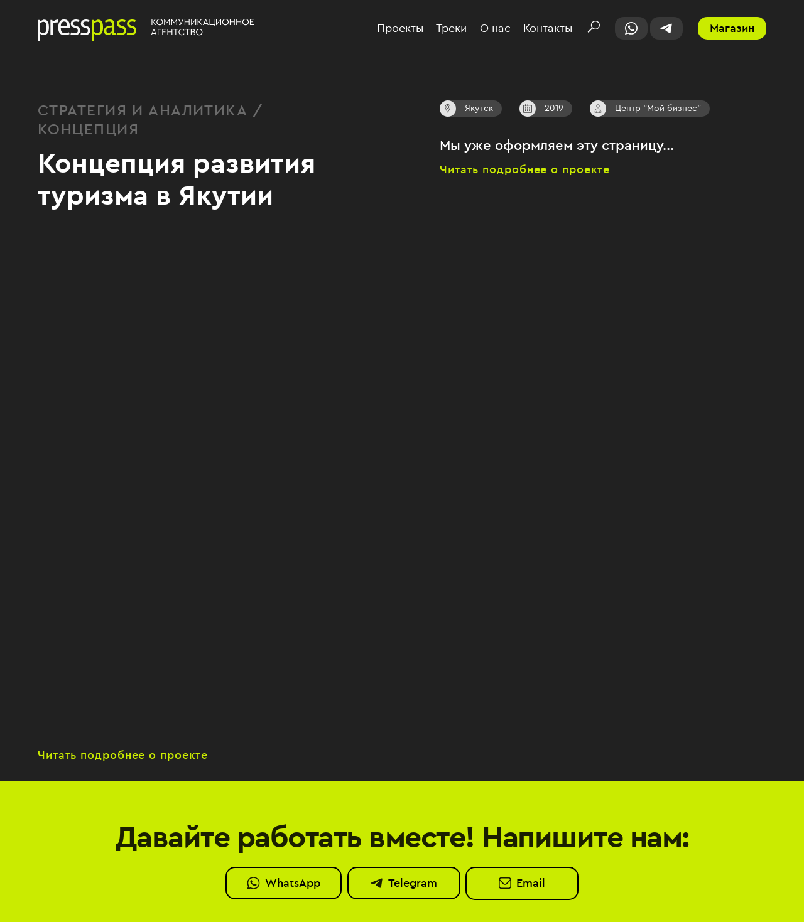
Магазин (732, 28)
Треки (451, 28)
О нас (495, 28)
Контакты (547, 28)
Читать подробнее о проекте (525, 169)
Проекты (400, 28)
